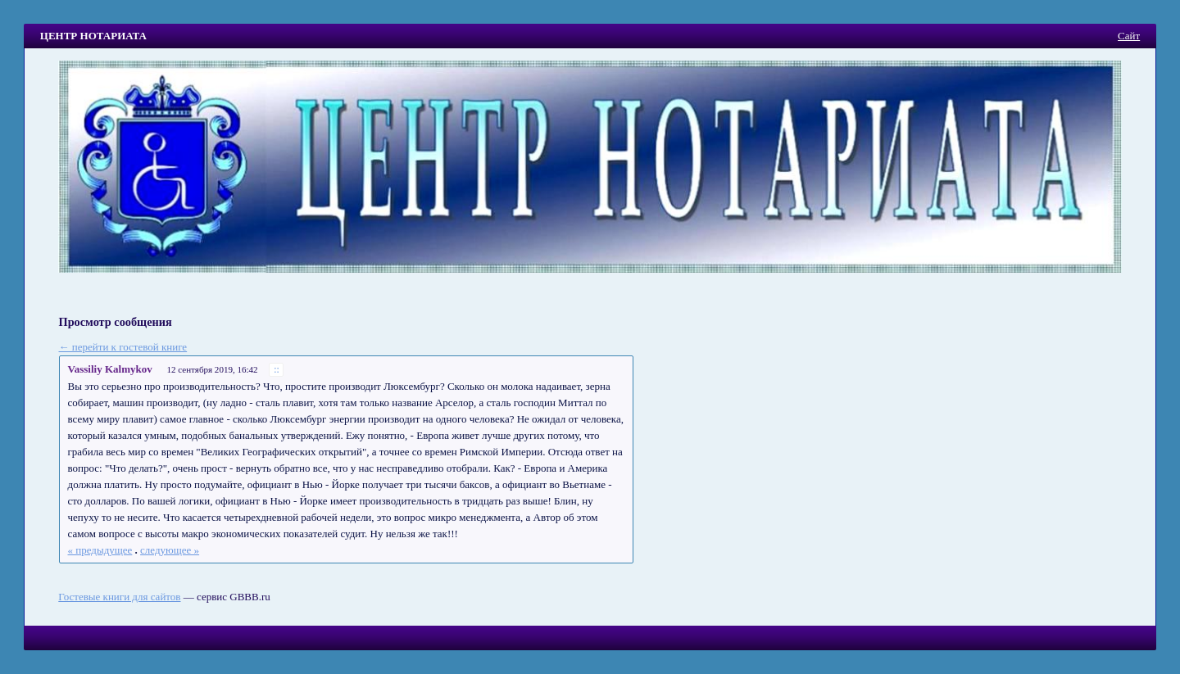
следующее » (169, 550)
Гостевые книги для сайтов (119, 596)
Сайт (1129, 35)
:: (276, 369)
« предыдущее (100, 550)
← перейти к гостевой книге (123, 347)
